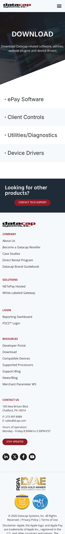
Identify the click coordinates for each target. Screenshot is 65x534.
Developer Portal (14, 345)
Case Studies (11, 254)
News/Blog (10, 378)
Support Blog (11, 371)
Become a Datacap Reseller (21, 247)
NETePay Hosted (13, 286)
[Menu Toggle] (59, 6)
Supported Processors (17, 365)
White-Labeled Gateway (18, 293)
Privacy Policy (30, 520)
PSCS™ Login (11, 323)
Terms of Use (49, 520)
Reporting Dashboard (17, 317)
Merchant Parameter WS (19, 384)
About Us (8, 241)
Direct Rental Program (17, 260)
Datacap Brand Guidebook (20, 266)
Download (9, 352)
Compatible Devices (16, 358)
